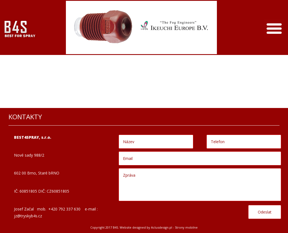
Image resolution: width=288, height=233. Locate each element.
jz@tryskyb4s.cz (28, 215)
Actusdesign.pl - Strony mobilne (174, 227)
